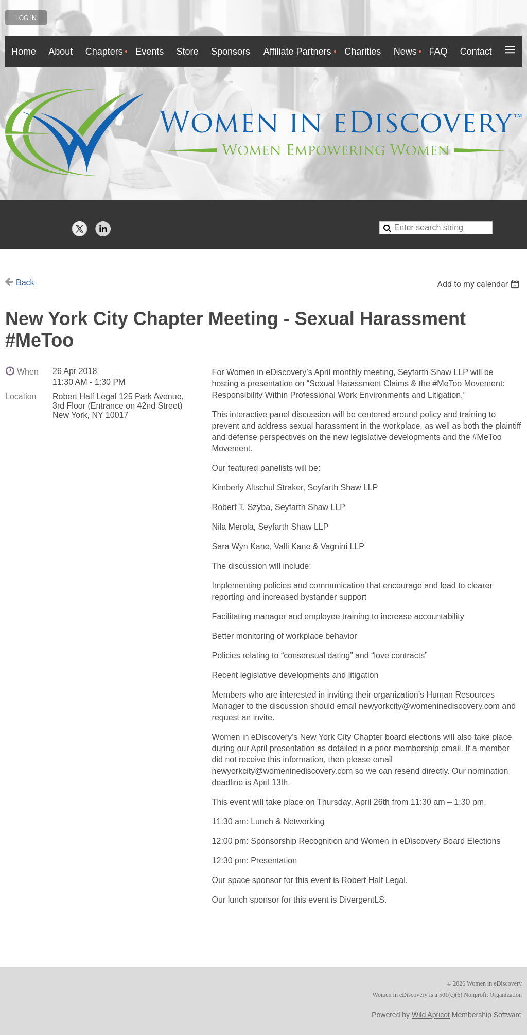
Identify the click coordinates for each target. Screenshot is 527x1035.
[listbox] (479, 284)
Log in (26, 18)
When (28, 371)
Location (21, 396)
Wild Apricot (431, 1015)
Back (25, 282)
